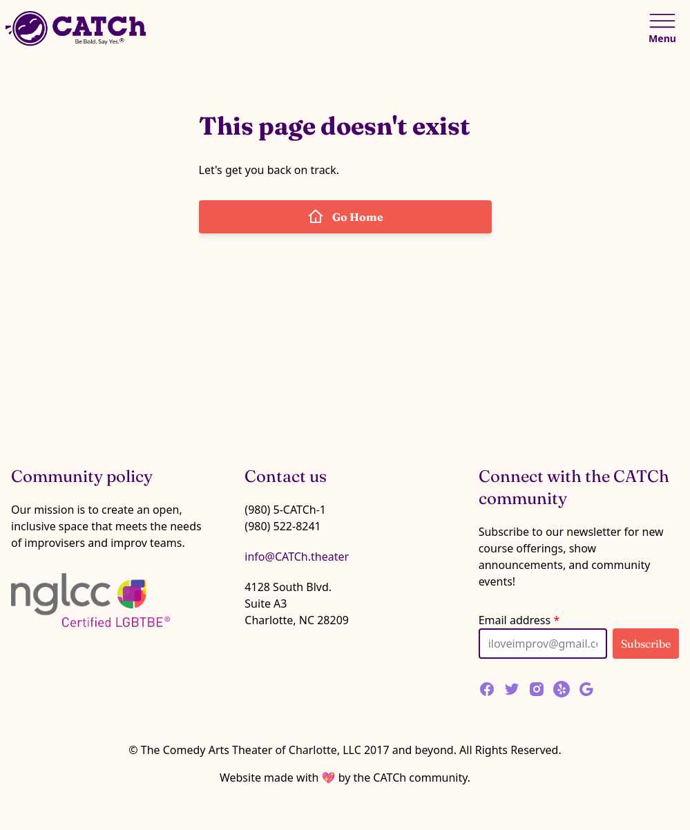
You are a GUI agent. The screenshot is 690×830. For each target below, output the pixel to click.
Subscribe (646, 643)
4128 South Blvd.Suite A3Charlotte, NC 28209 (297, 603)
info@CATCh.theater (297, 556)
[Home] (77, 28)
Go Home (345, 217)
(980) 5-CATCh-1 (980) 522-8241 (285, 518)
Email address (519, 620)
